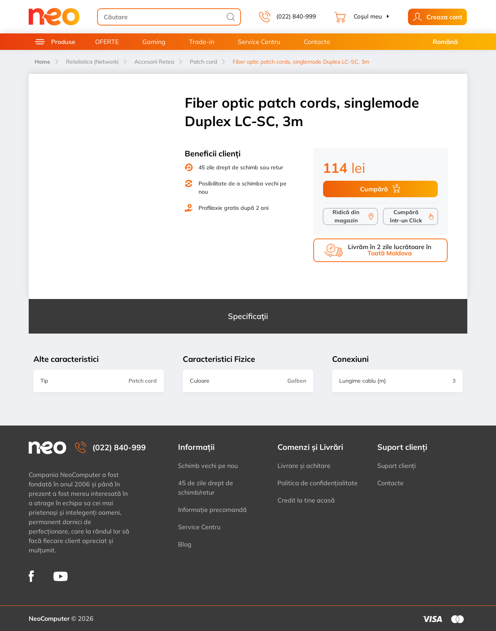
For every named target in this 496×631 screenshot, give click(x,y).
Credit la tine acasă (306, 500)
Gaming (153, 42)
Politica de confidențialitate (317, 483)
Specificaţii (248, 316)
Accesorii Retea (154, 61)
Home (42, 61)
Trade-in (201, 42)
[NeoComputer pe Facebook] (31, 576)
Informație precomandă (212, 510)
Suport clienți (396, 466)
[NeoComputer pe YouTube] (60, 576)
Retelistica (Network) (92, 61)
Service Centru (259, 42)
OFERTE (107, 42)
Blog (184, 544)
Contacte (317, 42)
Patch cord (203, 61)
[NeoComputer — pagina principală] (47, 447)
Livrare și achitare (304, 466)
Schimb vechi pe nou (208, 466)
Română (445, 42)
